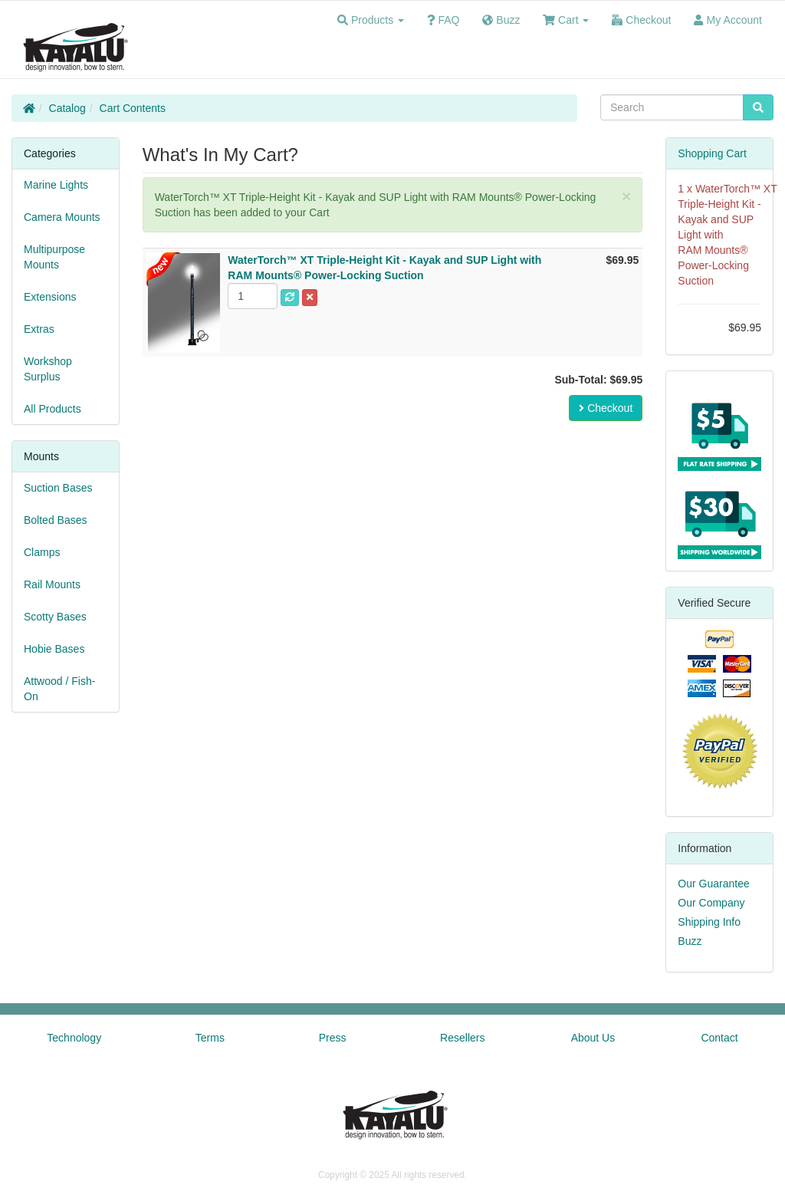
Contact (719, 1038)
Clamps (42, 552)
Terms (210, 1038)
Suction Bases (58, 488)
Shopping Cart (712, 153)
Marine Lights (56, 185)
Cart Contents (133, 108)
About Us (593, 1038)
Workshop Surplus (48, 369)
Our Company (711, 903)
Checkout (605, 408)
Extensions (50, 297)
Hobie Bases (54, 649)
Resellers (462, 1038)
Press (333, 1038)
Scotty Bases (55, 617)
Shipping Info (709, 922)
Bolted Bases (55, 520)
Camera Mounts (62, 217)
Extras (39, 329)
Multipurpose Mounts (54, 257)
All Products (52, 409)
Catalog (67, 108)
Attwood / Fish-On (59, 689)
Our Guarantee (713, 883)
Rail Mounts (52, 584)
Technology (74, 1038)
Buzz (689, 941)
